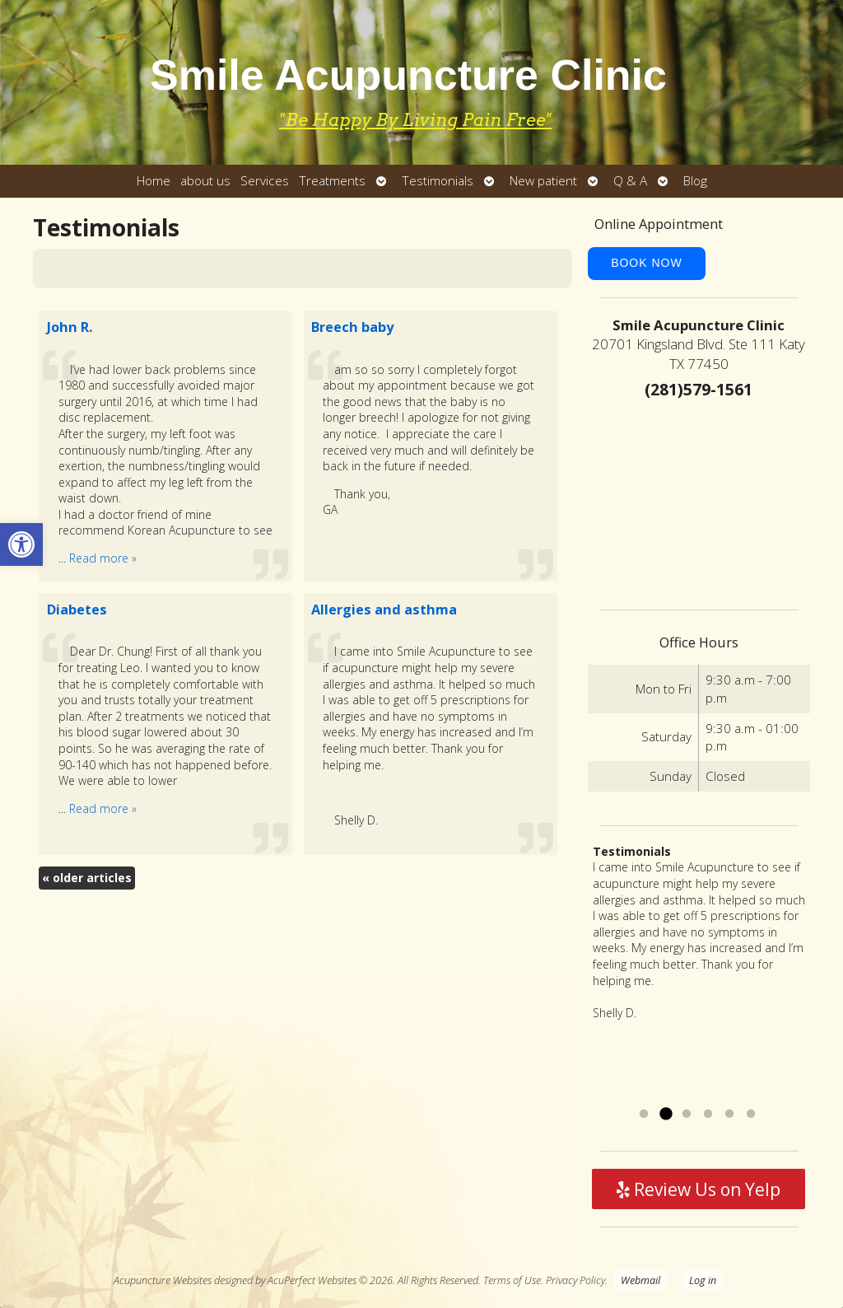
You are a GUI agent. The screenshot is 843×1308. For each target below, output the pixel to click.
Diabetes (77, 609)
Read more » (103, 558)
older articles (87, 877)
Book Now (646, 262)
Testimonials (437, 180)
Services (264, 180)
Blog (695, 180)
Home (153, 180)
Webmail (640, 1280)
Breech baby (352, 327)
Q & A (630, 180)
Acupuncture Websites (163, 1280)
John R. (69, 327)
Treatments (332, 180)
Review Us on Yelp (698, 1189)
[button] (21, 544)
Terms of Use (512, 1280)
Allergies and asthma (384, 609)
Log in (702, 1280)
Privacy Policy (575, 1280)
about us (205, 180)
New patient (543, 180)
